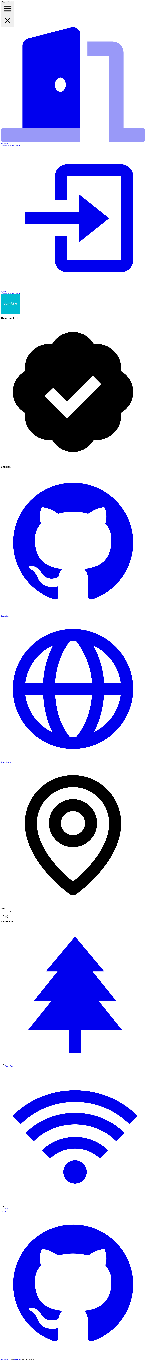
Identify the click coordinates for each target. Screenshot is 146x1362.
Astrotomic (17, 1359)
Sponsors (12, 145)
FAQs (7, 145)
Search (18, 145)
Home (3, 145)
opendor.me (4, 1359)
